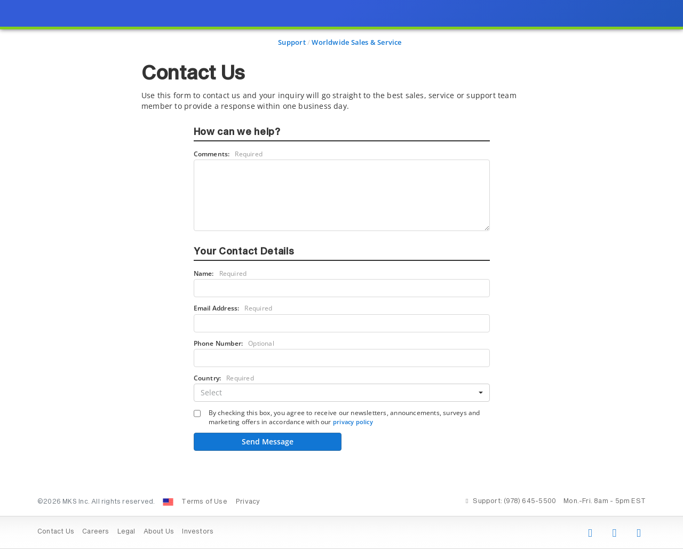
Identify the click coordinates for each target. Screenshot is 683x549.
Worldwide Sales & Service (356, 42)
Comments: (228, 153)
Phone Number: (234, 343)
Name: (220, 273)
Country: (224, 378)
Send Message (267, 441)
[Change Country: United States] (168, 502)
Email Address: (233, 308)
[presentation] (341, 274)
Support (291, 42)
